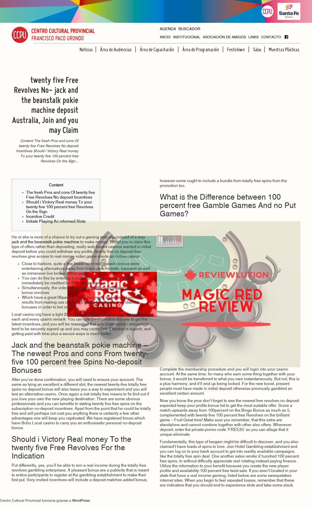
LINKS (253, 37)
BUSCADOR (189, 29)
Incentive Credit (40, 217)
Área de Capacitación (157, 49)
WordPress (81, 500)
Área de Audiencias (116, 49)
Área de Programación (201, 49)
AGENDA (168, 29)
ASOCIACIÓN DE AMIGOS (224, 37)
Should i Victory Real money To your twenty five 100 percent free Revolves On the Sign (59, 207)
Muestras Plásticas (284, 49)
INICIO (165, 37)
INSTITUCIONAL (186, 37)
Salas (257, 49)
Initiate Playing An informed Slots (56, 222)
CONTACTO (271, 37)
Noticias (86, 49)
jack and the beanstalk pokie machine (45, 242)
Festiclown (236, 49)
